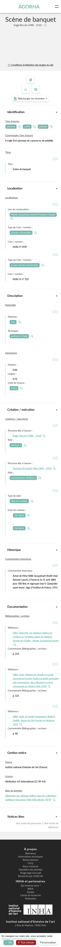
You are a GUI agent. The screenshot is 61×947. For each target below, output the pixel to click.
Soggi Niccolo (28, 25)
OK (8, 942)
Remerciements (30, 860)
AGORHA (29, 6)
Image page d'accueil (30, 873)
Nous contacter (30, 866)
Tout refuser (26, 942)
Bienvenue (30, 853)
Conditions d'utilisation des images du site (30, 65)
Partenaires (30, 898)
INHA (30, 889)
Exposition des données (30, 869)
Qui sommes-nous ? (31, 885)
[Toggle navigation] (57, 6)
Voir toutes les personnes (29, 823)
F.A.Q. (31, 863)
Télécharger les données (29, 98)
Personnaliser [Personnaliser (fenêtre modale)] (48, 942)
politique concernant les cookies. (19, 938)
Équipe (30, 892)
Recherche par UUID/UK (30, 876)
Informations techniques (30, 856)
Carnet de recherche (30, 895)
